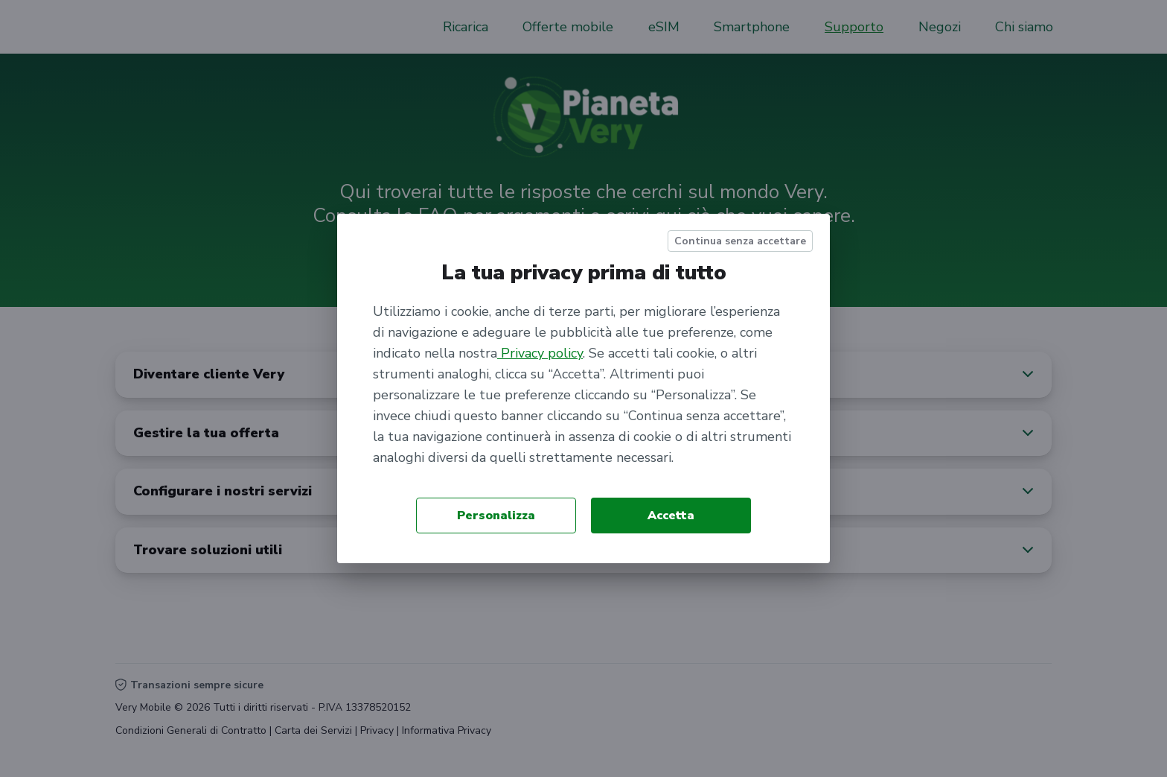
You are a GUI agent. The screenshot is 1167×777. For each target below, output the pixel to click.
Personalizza (496, 515)
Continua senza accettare (740, 241)
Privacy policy (540, 353)
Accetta (671, 515)
